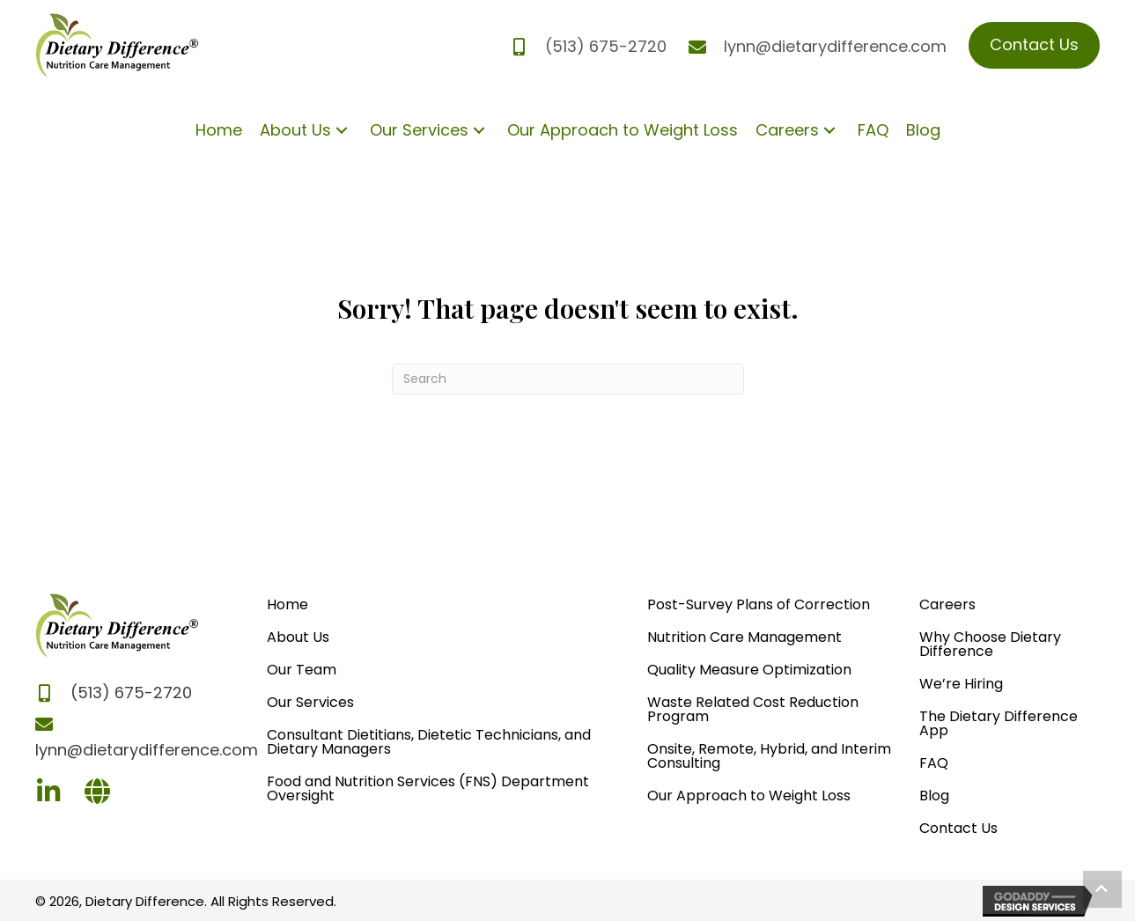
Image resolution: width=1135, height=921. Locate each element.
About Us (298, 637)
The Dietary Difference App (998, 723)
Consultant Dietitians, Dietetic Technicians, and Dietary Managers (429, 742)
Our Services (310, 702)
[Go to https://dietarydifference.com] (97, 793)
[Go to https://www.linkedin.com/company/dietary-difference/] (48, 793)
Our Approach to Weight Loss (749, 795)
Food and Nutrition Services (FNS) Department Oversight (428, 788)
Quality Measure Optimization (749, 669)
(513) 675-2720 (606, 46)
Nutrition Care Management (744, 637)
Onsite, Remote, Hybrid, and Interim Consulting (769, 756)
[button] (341, 130)
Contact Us (958, 828)
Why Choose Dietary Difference (990, 644)
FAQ (933, 763)
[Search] (568, 379)
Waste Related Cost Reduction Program (753, 709)
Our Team (301, 669)
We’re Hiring (961, 684)
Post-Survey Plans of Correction (758, 604)
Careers (947, 604)
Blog (934, 795)
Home (287, 604)
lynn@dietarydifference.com (835, 46)
